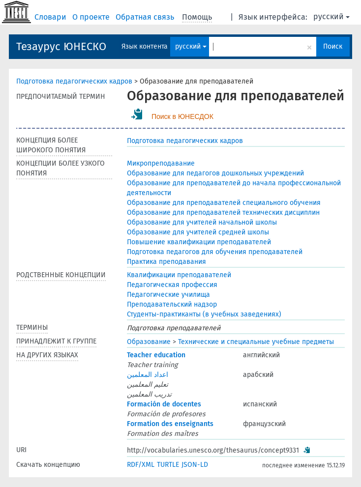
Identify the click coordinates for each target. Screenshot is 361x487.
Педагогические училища (168, 294)
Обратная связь (146, 17)
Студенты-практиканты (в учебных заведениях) (204, 314)
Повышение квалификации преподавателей (199, 242)
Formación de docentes (164, 404)
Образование (149, 342)
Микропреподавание (161, 163)
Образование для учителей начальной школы (202, 222)
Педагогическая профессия (172, 285)
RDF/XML (140, 464)
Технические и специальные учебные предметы (256, 342)
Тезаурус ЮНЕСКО (61, 46)
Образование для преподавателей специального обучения (224, 203)
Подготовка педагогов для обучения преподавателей (214, 252)
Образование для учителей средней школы (198, 232)
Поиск (332, 46)
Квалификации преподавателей (179, 275)
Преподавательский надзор (172, 304)
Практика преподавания (166, 262)
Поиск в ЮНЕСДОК (182, 116)
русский (331, 16)
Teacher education (156, 355)
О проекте (92, 17)
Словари (51, 17)
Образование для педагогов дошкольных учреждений (215, 173)
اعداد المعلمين (147, 375)
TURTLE (168, 464)
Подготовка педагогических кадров (74, 81)
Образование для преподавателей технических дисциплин (223, 212)
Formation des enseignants (170, 424)
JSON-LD (194, 464)
